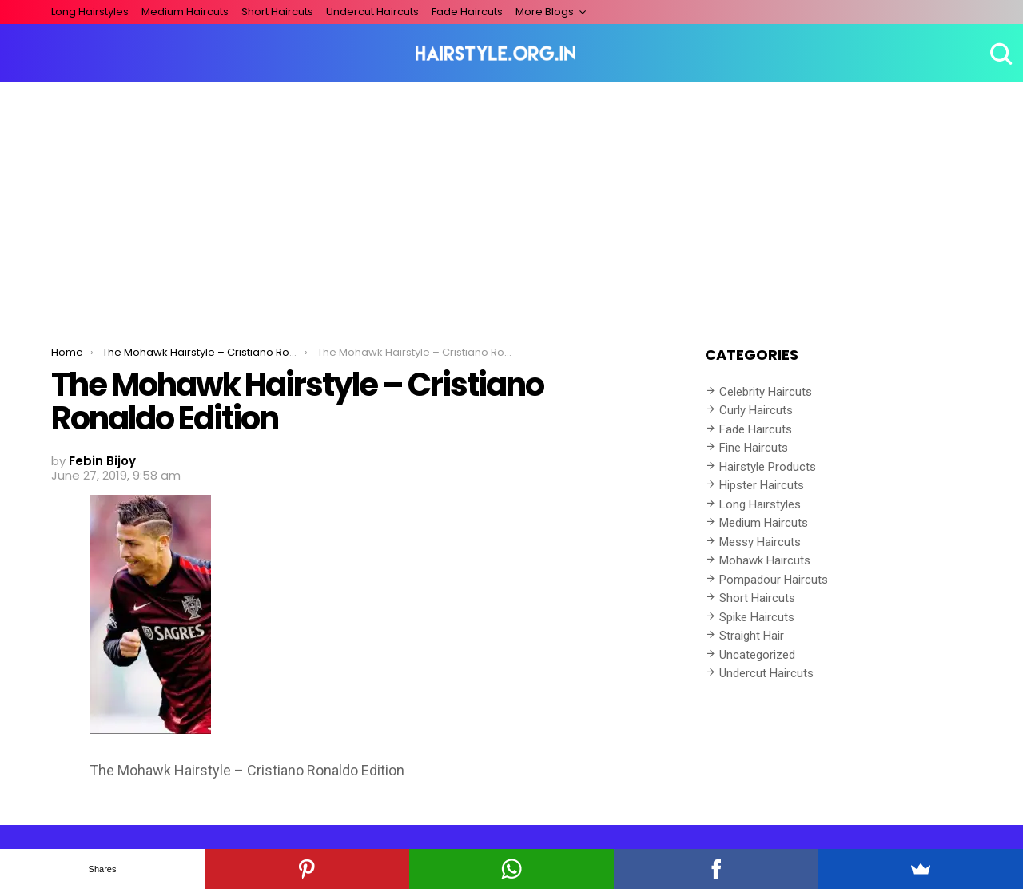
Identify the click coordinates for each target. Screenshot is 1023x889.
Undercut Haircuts (372, 11)
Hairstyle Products (767, 467)
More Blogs (544, 11)
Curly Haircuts (756, 410)
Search (999, 54)
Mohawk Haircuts (764, 560)
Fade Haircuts (467, 11)
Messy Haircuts (760, 542)
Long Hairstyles (90, 11)
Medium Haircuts (185, 11)
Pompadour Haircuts (773, 579)
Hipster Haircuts (761, 485)
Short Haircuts (277, 11)
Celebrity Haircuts (765, 392)
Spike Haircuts (756, 617)
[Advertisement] (511, 202)
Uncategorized (757, 655)
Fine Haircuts (753, 448)
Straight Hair (751, 635)
